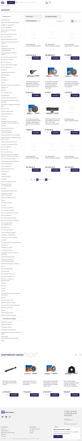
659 (48, 179)
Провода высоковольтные (9, 190)
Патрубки (4, 174)
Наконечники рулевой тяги (9, 144)
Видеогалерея (5, 430)
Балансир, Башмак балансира (10, 22)
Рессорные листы (6, 202)
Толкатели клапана (6, 247)
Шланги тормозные (7, 307)
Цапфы (3, 290)
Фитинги (3, 283)
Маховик (3, 119)
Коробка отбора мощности (9, 97)
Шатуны (3, 297)
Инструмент (4, 80)
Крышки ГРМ (5, 108)
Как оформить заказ (34, 429)
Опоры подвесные (6, 163)
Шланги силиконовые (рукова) (10, 305)
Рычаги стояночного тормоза (10, 220)
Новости (3, 429)
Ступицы (3, 240)
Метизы (3, 125)
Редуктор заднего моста (8, 197)
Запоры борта (5, 75)
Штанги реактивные (7, 312)
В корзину (36, 58)
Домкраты (4, 70)
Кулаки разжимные (7, 114)
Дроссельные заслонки (8, 72)
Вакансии (3, 434)
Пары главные (5, 171)
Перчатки (4, 179)
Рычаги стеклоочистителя (9, 218)
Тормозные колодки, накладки (10, 263)
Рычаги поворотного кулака (9, 213)
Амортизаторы (5, 20)
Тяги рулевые (5, 271)
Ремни (3, 200)
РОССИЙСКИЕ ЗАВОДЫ (9, 318)
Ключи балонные (6, 92)
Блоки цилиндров (6, 27)
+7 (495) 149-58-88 (70, 411)
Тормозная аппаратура (8, 257)
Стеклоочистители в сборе (9, 237)
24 (65, 21)
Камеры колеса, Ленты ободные (10, 85)
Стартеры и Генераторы (8, 235)
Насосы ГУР (4, 149)
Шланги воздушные (7, 300)
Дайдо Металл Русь (7, 324)
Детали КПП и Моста (7, 59)
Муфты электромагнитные (9, 141)
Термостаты (4, 245)
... (28, 179)
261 (34, 179)
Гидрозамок (4, 46)
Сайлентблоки (5, 227)
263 (40, 179)
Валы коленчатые (6, 36)
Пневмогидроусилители (8, 181)
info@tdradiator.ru (68, 420)
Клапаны (3, 90)
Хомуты (3, 288)
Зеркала (3, 77)
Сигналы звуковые (6, 229)
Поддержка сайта (34, 438)
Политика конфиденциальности (20, 438)
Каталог (56, 427)
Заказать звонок (68, 415)
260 (31, 179)
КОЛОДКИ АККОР (6, 327)
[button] (76, 354)
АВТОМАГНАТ (6, 16)
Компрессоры (5, 95)
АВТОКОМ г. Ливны (6, 322)
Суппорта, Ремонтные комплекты (11, 242)
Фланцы (3, 285)
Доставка (31, 430)
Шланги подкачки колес (8, 302)
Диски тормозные (6, 67)
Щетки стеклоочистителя (8, 315)
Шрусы (3, 310)
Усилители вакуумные (7, 276)
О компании (4, 427)
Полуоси (3, 188)
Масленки (4, 116)
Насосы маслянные (7, 152)
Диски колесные (6, 62)
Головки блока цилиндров (9, 57)
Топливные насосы (6, 250)
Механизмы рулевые (7, 128)
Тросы (3, 266)
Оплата (31, 432)
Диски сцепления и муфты (9, 64)
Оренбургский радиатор (8, 329)
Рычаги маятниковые (7, 210)
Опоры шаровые (6, 166)
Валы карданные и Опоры (9, 34)
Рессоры (3, 205)
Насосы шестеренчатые (8, 158)
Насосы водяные (6, 146)
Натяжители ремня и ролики (9, 161)
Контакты (3, 436)
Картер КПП (4, 87)
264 (43, 179)
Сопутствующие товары (8, 232)
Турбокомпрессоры (7, 268)
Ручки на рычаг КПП (7, 207)
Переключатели (6, 176)
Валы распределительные (9, 39)
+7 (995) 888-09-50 (70, 413)
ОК (58, 436)
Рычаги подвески (6, 215)
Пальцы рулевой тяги (7, 169)
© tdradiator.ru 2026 (6, 438)
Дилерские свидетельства (8, 432)
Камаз (3, 82)
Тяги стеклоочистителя (8, 273)
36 (66, 21)
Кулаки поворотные (7, 111)
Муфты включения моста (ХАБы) (10, 135)
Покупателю (32, 427)
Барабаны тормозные (7, 25)
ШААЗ (3, 340)
